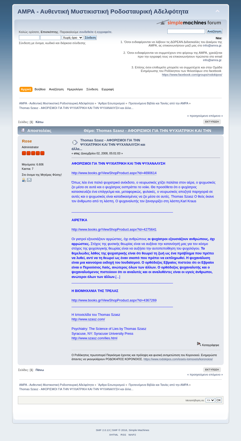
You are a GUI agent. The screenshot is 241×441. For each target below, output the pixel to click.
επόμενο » (216, 115)
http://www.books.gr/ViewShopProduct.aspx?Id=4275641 (114, 229)
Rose (27, 141)
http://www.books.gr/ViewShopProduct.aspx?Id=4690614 (114, 173)
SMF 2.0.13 (103, 430)
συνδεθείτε (86, 32)
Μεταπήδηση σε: (194, 400)
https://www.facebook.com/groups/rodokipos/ (192, 74)
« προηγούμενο (197, 115)
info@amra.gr (212, 45)
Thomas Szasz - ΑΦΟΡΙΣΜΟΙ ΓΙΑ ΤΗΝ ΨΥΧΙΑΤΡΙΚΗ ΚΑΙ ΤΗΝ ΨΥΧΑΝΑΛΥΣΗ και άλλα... (108, 144)
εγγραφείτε (104, 32)
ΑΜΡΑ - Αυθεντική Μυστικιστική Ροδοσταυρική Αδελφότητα (103, 11)
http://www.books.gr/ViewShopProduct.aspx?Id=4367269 (114, 300)
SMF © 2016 (119, 430)
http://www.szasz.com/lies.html (94, 338)
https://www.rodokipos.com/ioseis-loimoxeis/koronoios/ (178, 359)
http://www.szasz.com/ (88, 319)
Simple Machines (139, 430)
